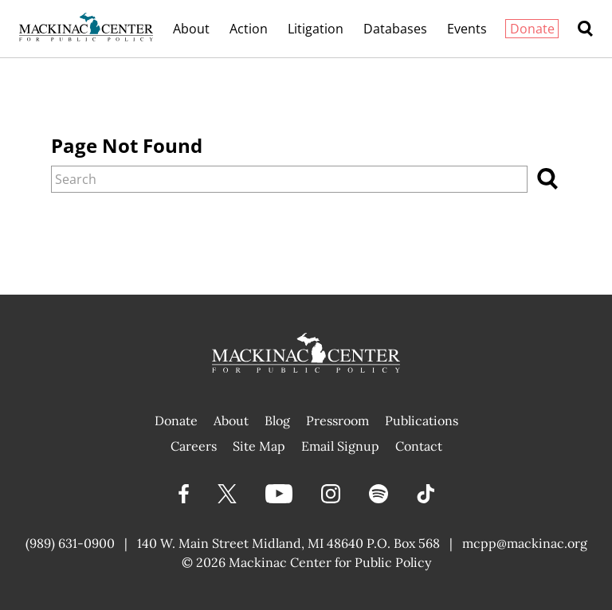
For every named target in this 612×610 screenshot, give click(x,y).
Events (467, 28)
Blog (277, 420)
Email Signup (340, 446)
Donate (532, 28)
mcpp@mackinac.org (524, 543)
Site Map (259, 446)
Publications (421, 420)
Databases (395, 28)
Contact (418, 446)
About (191, 28)
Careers (194, 446)
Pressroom (337, 420)
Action (249, 28)
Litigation (315, 28)
